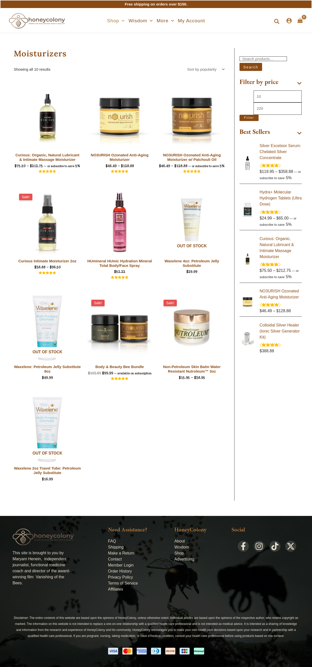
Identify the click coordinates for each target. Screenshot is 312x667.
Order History (120, 571)
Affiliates (115, 589)
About (179, 541)
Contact (115, 559)
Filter (249, 118)
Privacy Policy (120, 577)
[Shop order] (205, 69)
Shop (179, 553)
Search (250, 67)
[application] (121, 21)
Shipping (116, 547)
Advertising (184, 559)
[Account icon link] (289, 21)
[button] (116, 21)
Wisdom (181, 547)
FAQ (112, 541)
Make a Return (121, 553)
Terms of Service (123, 583)
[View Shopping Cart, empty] (300, 21)
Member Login (121, 565)
